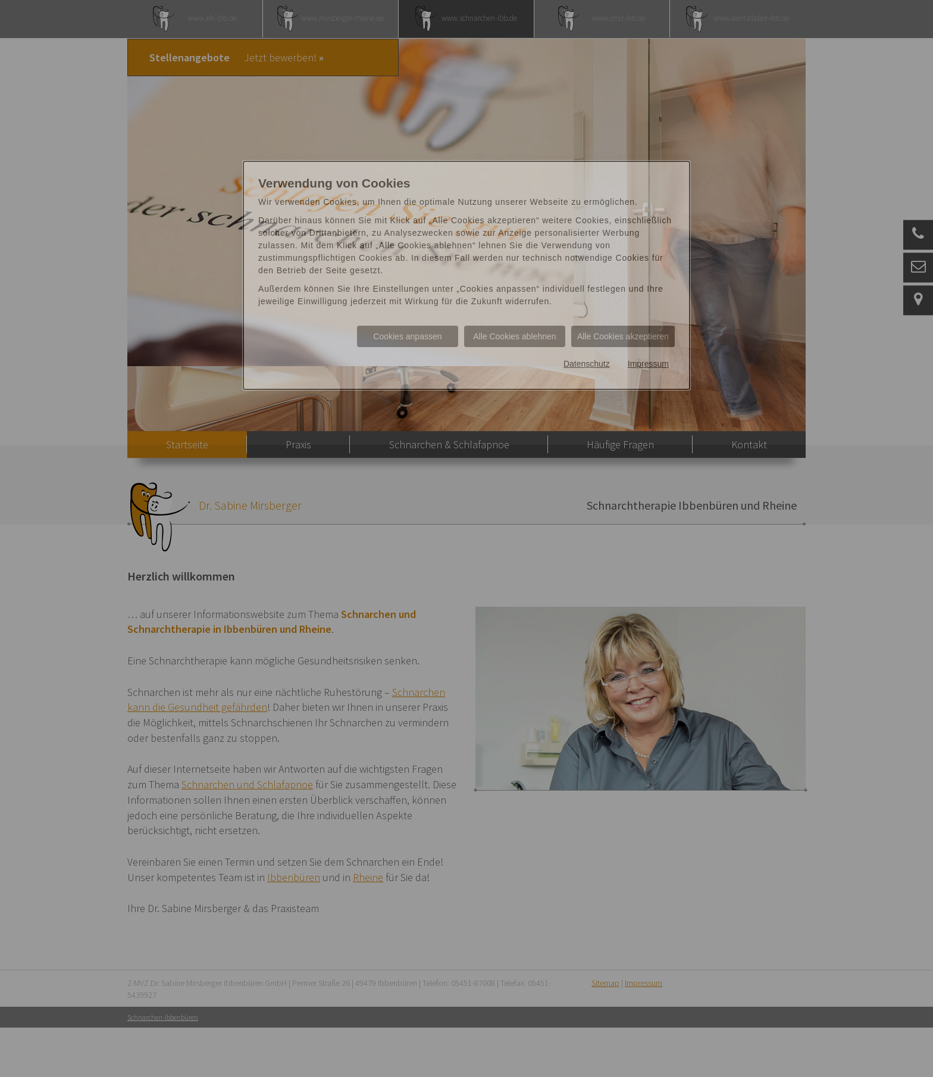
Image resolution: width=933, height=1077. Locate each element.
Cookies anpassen (407, 336)
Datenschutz (586, 364)
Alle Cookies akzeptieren (623, 336)
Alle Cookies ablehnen (514, 336)
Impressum (648, 364)
